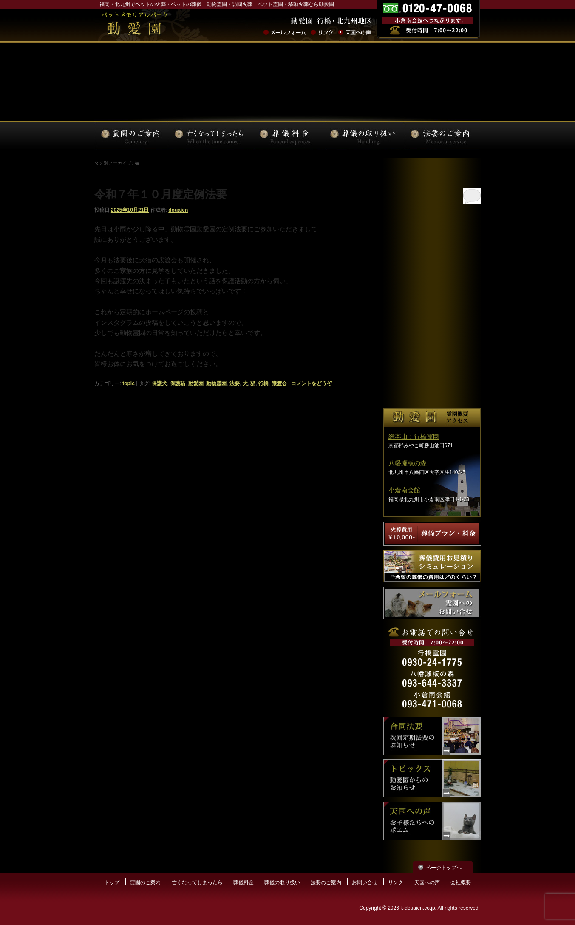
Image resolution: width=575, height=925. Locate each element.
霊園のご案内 (145, 882)
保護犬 (159, 383)
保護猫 (177, 383)
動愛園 (196, 383)
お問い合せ (364, 882)
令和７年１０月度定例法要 (160, 194)
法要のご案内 (326, 882)
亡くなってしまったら (197, 882)
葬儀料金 (243, 882)
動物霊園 (216, 383)
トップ (111, 882)
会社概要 (460, 882)
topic (128, 383)
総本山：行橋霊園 (413, 436)
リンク (395, 882)
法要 (234, 383)
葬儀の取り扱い (282, 882)
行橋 (263, 383)
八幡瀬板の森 (407, 463)
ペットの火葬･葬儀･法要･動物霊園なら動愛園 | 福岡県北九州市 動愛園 (134, 25)
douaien (178, 210)
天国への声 (427, 882)
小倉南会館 (404, 490)
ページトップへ (444, 868)
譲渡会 (279, 383)
